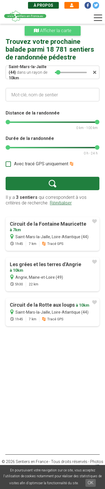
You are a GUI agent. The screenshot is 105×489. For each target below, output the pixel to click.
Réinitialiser (61, 203)
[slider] (58, 72)
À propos (43, 5)
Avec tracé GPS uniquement (41, 163)
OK (91, 482)
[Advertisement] (52, 385)
